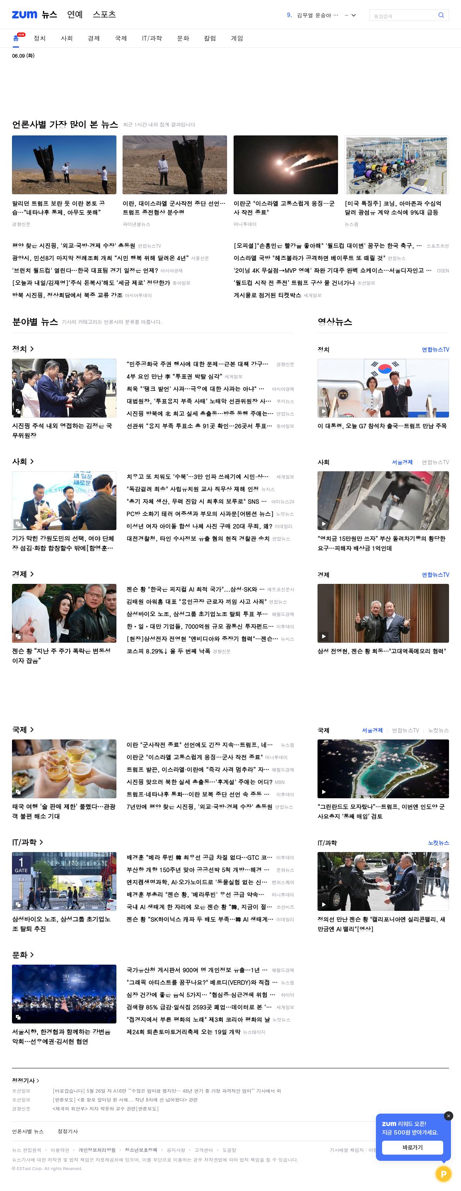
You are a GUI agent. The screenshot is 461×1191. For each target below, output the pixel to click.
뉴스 (49, 15)
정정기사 (23, 1080)
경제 (94, 38)
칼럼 (210, 38)
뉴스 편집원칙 (26, 1150)
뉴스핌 (352, 224)
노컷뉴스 (438, 730)
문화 (183, 38)
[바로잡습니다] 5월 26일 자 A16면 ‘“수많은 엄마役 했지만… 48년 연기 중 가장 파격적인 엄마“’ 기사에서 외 (167, 1090)
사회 (67, 38)
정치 (40, 38)
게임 (237, 38)
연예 (75, 15)
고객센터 (204, 1150)
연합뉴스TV (435, 349)
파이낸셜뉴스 (136, 224)
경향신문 (21, 224)
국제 (121, 38)
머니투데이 (245, 224)
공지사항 (176, 1150)
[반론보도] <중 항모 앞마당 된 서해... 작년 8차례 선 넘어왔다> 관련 (125, 1099)
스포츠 (104, 15)
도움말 (229, 1150)
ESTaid (24, 1168)
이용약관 (60, 1150)
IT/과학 (152, 38)
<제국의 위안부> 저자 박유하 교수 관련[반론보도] (106, 1108)
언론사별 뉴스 (28, 1131)
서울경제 (402, 462)
